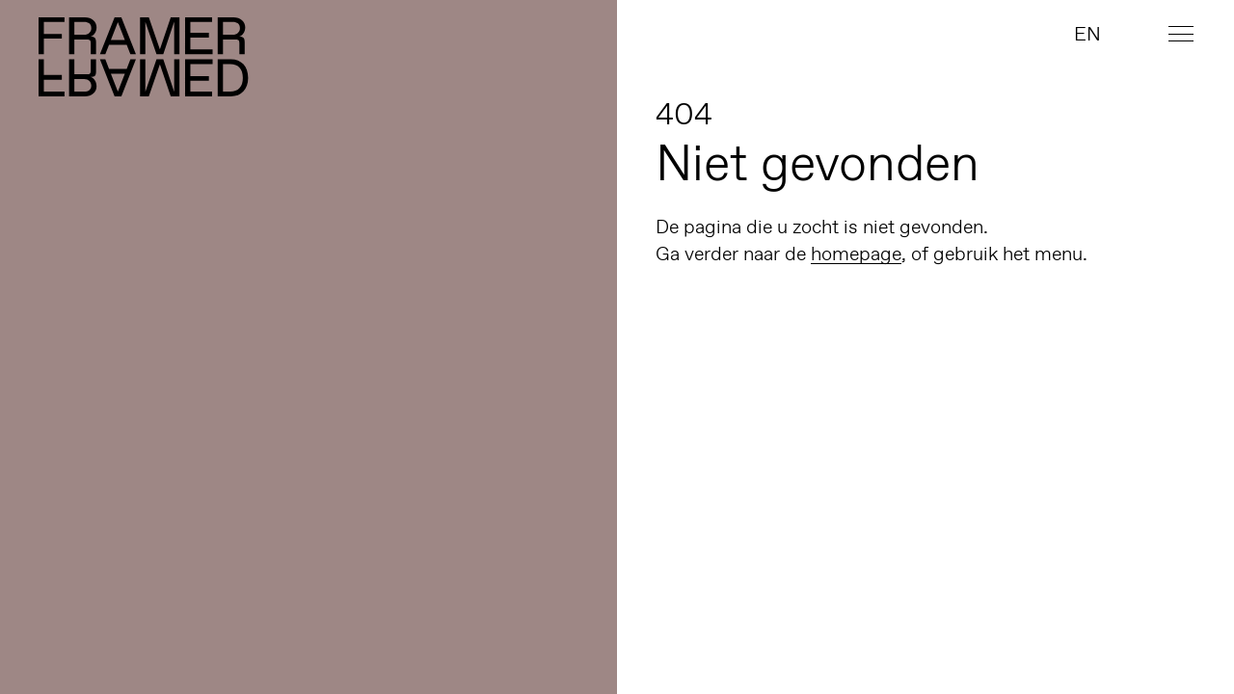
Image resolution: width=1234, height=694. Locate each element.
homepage (856, 253)
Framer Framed (145, 56)
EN (1087, 33)
